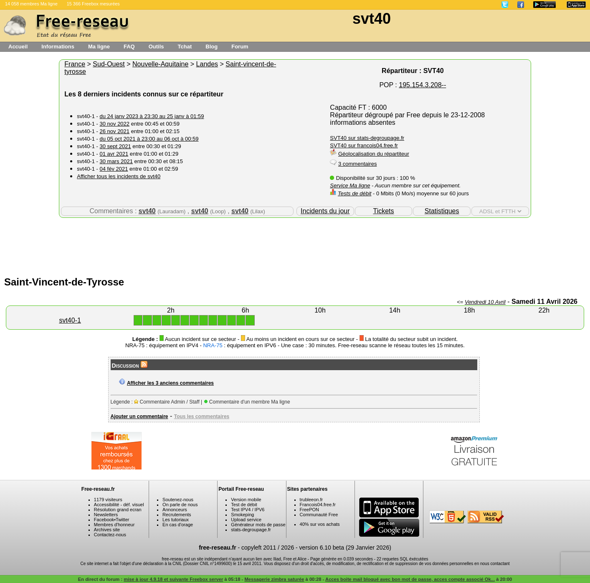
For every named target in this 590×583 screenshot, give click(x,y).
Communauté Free (319, 514)
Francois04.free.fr (318, 504)
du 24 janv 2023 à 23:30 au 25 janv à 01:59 (151, 116)
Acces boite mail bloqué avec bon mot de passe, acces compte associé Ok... (410, 579)
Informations (57, 46)
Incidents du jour (325, 211)
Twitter (122, 519)
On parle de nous (180, 504)
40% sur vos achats (320, 524)
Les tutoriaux (175, 519)
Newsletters (106, 514)
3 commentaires (357, 164)
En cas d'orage (177, 524)
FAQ (129, 46)
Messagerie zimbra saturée (274, 579)
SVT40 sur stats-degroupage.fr (367, 138)
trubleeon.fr (311, 499)
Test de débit (244, 504)
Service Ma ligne (350, 185)
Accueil (18, 46)
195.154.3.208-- (422, 84)
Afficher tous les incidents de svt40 (118, 176)
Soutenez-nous (177, 499)
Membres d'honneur (114, 524)
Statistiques (442, 211)
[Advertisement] (295, 245)
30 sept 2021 (115, 146)
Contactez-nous (110, 534)
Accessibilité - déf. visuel (119, 504)
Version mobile (246, 499)
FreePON (309, 509)
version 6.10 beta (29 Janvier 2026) (345, 547)
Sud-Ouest (108, 64)
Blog (211, 46)
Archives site (107, 529)
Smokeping (242, 514)
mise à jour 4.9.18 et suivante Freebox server (173, 579)
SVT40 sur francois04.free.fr (364, 145)
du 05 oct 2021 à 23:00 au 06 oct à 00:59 (148, 139)
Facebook (104, 519)
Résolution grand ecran (118, 509)
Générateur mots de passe (258, 524)
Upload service (246, 519)
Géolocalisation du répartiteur (373, 154)
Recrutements (176, 514)
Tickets (383, 211)
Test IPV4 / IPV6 (247, 509)
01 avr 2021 (113, 154)
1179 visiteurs (108, 499)
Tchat (185, 46)
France (74, 64)
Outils (156, 46)
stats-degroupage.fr (251, 529)
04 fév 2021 (113, 169)
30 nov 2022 (114, 124)
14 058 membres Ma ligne (31, 3)
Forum (239, 46)
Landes (207, 64)
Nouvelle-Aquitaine (160, 64)
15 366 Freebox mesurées (93, 3)
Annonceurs (174, 509)
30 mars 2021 (116, 161)
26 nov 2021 (114, 131)
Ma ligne (99, 46)
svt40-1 (70, 320)
